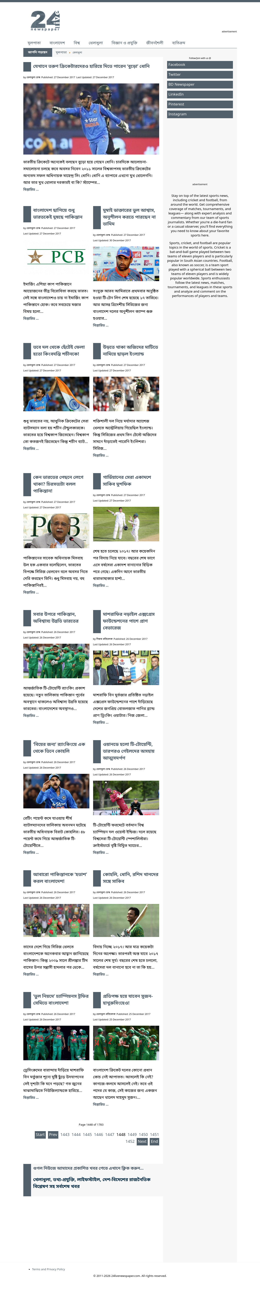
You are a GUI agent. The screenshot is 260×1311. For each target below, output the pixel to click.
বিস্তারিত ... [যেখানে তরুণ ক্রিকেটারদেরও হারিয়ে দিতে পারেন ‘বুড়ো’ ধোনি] (31, 190)
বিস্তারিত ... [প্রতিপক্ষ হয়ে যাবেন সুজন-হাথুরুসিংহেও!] (101, 1105)
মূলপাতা (34, 43)
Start (40, 1135)
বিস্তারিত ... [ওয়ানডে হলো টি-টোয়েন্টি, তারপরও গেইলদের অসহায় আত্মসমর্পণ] (101, 853)
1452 (130, 1141)
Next (142, 1141)
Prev (53, 1135)
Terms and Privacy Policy (48, 1269)
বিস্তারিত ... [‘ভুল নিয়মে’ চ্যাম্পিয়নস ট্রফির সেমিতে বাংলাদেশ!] (31, 1098)
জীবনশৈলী (154, 43)
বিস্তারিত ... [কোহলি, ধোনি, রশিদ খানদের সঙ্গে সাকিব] (101, 974)
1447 (109, 1135)
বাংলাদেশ (57, 43)
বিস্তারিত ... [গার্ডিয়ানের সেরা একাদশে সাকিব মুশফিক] (101, 586)
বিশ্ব (77, 43)
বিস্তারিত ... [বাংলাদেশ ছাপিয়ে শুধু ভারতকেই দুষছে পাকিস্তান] (31, 319)
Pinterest (176, 104)
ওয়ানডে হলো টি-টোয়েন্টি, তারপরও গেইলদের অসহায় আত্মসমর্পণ (129, 752)
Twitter (174, 74)
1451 (154, 1135)
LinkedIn (176, 94)
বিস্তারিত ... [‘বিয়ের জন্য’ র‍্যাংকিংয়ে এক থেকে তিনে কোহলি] (31, 853)
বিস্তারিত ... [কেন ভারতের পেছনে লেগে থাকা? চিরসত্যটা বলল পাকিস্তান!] (31, 592)
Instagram (177, 114)
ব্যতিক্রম (178, 43)
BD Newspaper (181, 84)
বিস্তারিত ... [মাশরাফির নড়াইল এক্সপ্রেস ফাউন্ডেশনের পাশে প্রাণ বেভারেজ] (101, 723)
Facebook (176, 64)
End (154, 1141)
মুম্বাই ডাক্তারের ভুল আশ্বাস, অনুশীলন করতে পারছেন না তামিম (129, 217)
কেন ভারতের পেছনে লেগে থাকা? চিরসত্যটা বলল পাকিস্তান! (58, 484)
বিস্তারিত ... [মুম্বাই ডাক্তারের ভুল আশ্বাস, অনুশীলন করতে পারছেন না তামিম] (101, 325)
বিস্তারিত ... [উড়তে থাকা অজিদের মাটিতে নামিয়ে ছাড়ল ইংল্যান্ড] (101, 456)
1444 (76, 1135)
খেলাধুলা (96, 43)
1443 (64, 1135)
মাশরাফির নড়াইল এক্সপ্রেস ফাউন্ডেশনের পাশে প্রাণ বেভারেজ (129, 621)
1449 (132, 1135)
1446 (98, 1135)
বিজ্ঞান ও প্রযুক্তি (124, 43)
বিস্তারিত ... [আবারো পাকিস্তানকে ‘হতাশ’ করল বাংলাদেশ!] (31, 974)
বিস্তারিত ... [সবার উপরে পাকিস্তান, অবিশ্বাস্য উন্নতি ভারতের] (31, 716)
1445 (87, 1135)
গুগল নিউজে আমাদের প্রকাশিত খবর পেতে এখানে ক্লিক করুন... (88, 1168)
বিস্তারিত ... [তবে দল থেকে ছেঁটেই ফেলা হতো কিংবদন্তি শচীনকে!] (31, 449)
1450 (143, 1135)
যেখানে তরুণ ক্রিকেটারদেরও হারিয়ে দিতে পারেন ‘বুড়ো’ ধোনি (91, 67)
